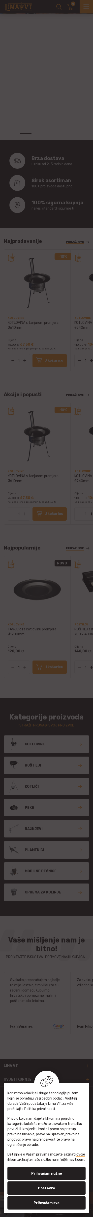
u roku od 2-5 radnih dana (57, 160)
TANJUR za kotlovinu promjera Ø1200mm (32, 631)
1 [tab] (25, 133)
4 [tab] (67, 133)
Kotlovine (16, 318)
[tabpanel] (46, 13)
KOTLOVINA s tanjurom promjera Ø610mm (33, 325)
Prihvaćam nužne (46, 1173)
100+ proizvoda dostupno (57, 182)
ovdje (80, 1154)
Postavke (46, 1188)
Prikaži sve (75, 241)
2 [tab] (39, 133)
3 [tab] (53, 133)
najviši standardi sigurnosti (57, 205)
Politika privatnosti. (40, 1109)
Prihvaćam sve (46, 1203)
